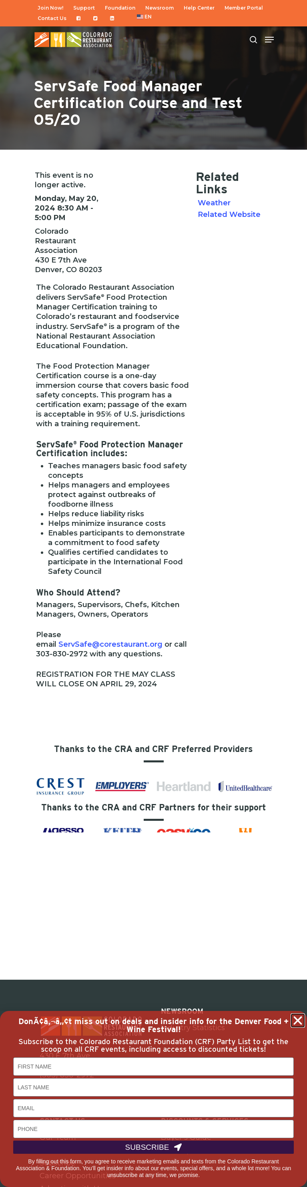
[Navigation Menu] (269, 40)
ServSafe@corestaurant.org (110, 644)
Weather (214, 203)
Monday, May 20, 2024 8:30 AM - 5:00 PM (66, 208)
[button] (298, 1021)
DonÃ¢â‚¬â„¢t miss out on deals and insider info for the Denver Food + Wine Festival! (153, 1025)
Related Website (229, 214)
